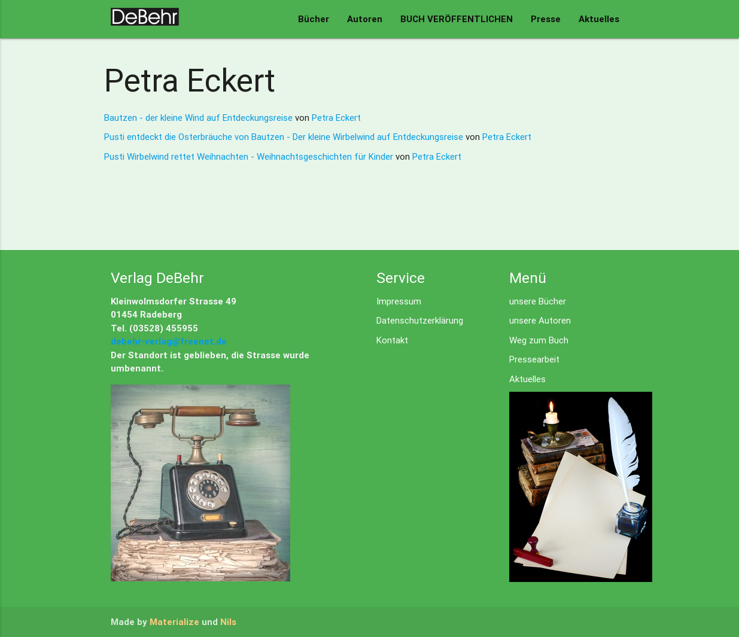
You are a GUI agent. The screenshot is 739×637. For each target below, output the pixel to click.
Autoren (364, 19)
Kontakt (392, 340)
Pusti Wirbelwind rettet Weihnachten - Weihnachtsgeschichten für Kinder (250, 156)
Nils (228, 621)
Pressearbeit (534, 359)
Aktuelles (599, 19)
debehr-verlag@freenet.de (169, 341)
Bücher (313, 19)
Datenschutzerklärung (419, 320)
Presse (546, 19)
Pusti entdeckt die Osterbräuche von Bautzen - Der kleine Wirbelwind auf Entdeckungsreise (285, 136)
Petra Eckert (336, 117)
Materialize (174, 621)
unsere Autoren (540, 320)
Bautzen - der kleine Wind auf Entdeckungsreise (199, 117)
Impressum (398, 301)
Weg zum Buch (538, 340)
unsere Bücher (537, 301)
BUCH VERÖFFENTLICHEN (456, 19)
